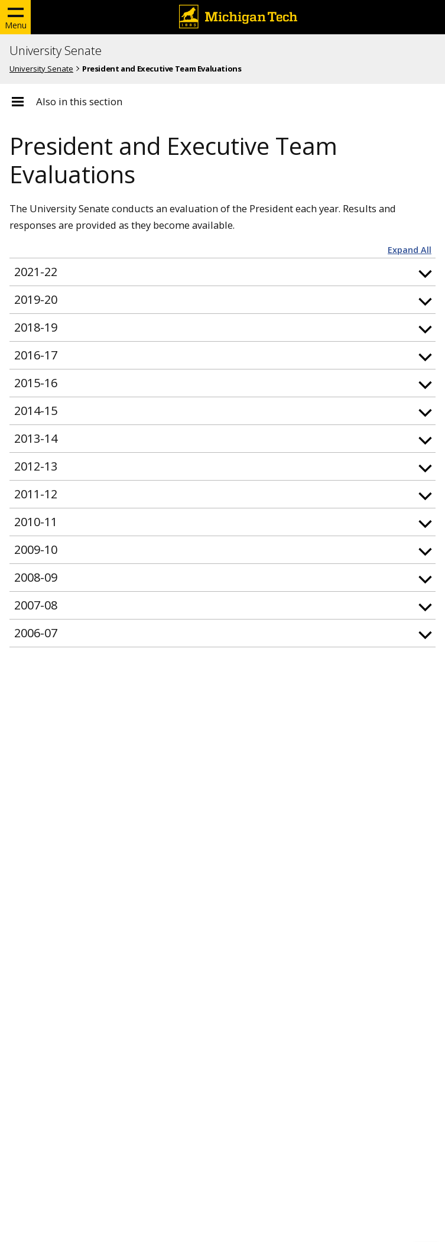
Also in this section (79, 102)
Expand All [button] (409, 250)
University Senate (55, 51)
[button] (222, 272)
